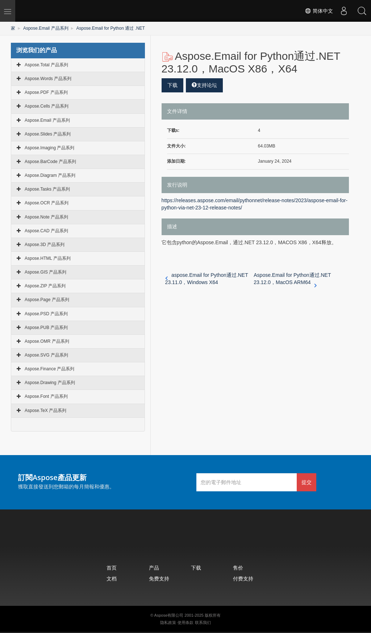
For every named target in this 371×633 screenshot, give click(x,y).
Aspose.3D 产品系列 (44, 244)
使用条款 (185, 622)
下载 (172, 85)
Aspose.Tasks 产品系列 (47, 189)
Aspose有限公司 (169, 615)
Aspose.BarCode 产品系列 (50, 161)
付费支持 (243, 578)
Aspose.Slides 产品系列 (48, 134)
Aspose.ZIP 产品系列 (45, 285)
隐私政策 (168, 622)
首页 (112, 567)
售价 (238, 567)
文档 (112, 578)
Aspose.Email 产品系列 (45, 28)
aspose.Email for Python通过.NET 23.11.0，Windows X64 (206, 278)
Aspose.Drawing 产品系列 (50, 382)
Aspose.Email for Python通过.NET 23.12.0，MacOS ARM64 (292, 279)
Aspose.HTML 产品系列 (48, 258)
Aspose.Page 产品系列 (47, 299)
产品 (154, 567)
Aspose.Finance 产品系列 (49, 368)
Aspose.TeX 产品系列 (45, 410)
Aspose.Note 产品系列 (46, 217)
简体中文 (319, 11)
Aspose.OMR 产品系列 (47, 341)
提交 (306, 482)
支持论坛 (204, 85)
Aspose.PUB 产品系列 (46, 327)
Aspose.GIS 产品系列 (45, 272)
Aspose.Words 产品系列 (48, 78)
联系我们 (203, 622)
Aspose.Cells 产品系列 (46, 106)
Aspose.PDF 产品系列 (46, 92)
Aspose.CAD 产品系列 (46, 230)
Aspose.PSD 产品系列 (46, 313)
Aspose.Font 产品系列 (46, 396)
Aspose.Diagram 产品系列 (50, 175)
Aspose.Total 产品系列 (46, 64)
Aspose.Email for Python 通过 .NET (110, 28)
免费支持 (159, 578)
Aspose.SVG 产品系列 (46, 355)
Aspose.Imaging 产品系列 (49, 147)
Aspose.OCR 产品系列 (46, 202)
